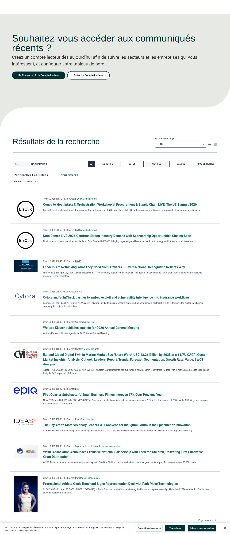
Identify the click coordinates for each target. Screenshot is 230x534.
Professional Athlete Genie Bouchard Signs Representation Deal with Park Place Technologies (110, 484)
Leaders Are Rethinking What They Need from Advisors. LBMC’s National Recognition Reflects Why (114, 267)
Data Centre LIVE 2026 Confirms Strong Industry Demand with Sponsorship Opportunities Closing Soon (117, 236)
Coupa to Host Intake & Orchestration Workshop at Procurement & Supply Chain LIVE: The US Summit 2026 (120, 204)
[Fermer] (224, 528)
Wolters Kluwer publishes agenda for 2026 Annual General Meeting (91, 328)
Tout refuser (175, 528)
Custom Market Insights (87, 349)
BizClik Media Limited (86, 198)
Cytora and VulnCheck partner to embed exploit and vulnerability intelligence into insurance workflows (116, 297)
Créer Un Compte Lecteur (88, 75)
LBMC (78, 261)
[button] (30, 181)
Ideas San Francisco (85, 419)
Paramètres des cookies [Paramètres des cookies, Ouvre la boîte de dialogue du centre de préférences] (149, 528)
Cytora (78, 291)
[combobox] (180, 144)
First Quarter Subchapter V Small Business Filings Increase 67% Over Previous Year (103, 395)
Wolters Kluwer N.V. (85, 322)
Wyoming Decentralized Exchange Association (98, 446)
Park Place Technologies (87, 478)
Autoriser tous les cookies (202, 528)
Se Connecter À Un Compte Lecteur (38, 75)
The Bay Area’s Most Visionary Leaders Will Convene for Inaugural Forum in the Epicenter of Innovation (117, 425)
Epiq (77, 389)
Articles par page (164, 138)
